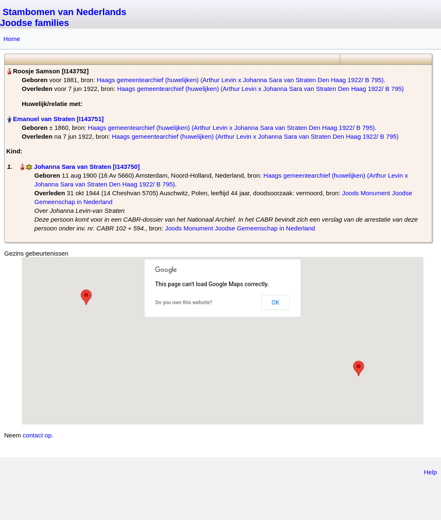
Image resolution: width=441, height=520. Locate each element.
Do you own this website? (184, 302)
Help (430, 472)
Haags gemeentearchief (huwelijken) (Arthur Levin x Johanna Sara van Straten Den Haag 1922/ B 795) (240, 79)
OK (275, 302)
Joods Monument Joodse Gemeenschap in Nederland (240, 228)
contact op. (38, 435)
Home (11, 38)
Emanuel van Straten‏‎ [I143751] (58, 118)
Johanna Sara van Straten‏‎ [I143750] (87, 166)
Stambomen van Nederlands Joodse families (63, 17)
